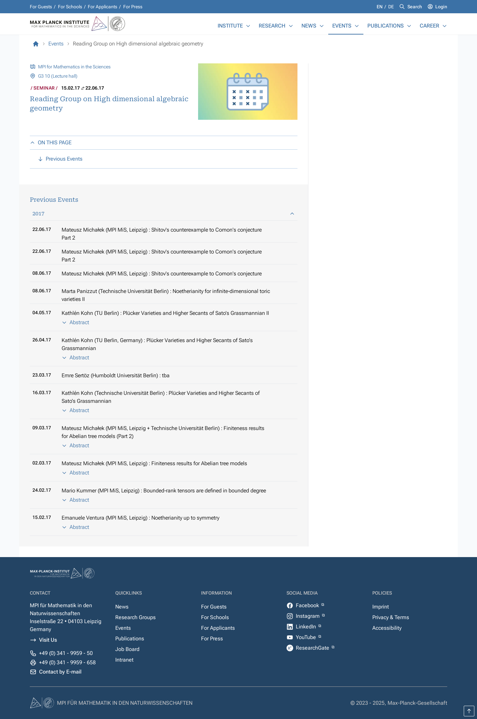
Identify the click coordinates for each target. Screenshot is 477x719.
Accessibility (386, 628)
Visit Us (48, 640)
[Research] (290, 26)
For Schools (70, 6)
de (391, 6)
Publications (385, 26)
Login (441, 6)
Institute (230, 26)
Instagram (308, 616)
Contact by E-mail (60, 672)
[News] (321, 26)
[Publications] (409, 26)
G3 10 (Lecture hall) (58, 76)
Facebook (308, 605)
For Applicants (102, 6)
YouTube (306, 637)
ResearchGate (313, 648)
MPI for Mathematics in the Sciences (74, 66)
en (380, 6)
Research (272, 26)
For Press (132, 6)
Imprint (380, 607)
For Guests (41, 6)
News (308, 26)
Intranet (124, 660)
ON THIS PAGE (51, 142)
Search (414, 6)
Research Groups (135, 617)
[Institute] (248, 26)
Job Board (127, 649)
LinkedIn (306, 626)
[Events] (356, 26)
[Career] (444, 26)
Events (341, 26)
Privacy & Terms (390, 617)
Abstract (75, 322)
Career (429, 26)
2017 (163, 213)
